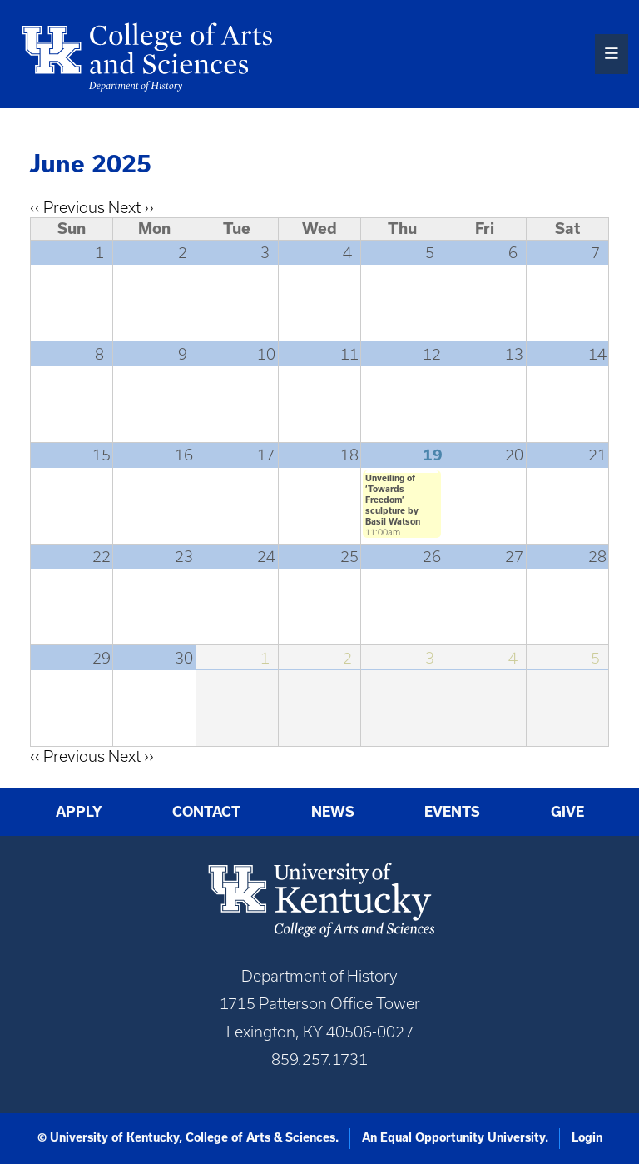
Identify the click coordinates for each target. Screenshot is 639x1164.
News (332, 811)
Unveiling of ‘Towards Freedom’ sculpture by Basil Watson (392, 499)
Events (452, 811)
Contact (206, 811)
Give (567, 811)
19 (433, 455)
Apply (79, 811)
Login (587, 1137)
